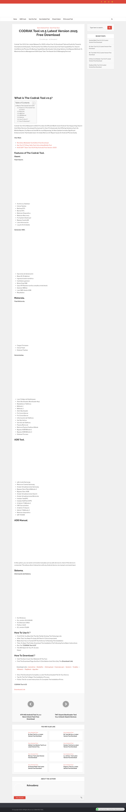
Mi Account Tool (68, 19)
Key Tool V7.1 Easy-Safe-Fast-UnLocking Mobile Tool (34, 145)
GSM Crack (23, 19)
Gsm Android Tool (44, 19)
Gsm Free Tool (54, 28)
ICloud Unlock (56, 19)
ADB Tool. (22, 113)
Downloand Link (19, 689)
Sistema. (21, 117)
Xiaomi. (23, 109)
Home (15, 19)
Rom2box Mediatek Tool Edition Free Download (33, 143)
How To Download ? (24, 121)
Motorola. (22, 111)
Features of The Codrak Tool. (27, 107)
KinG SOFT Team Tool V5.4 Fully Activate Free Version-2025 (37, 147)
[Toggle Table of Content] (33, 103)
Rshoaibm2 (54, 39)
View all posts (20, 797)
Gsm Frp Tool (32, 19)
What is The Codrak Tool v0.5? (25, 105)
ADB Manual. (22, 115)
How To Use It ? (23, 119)
